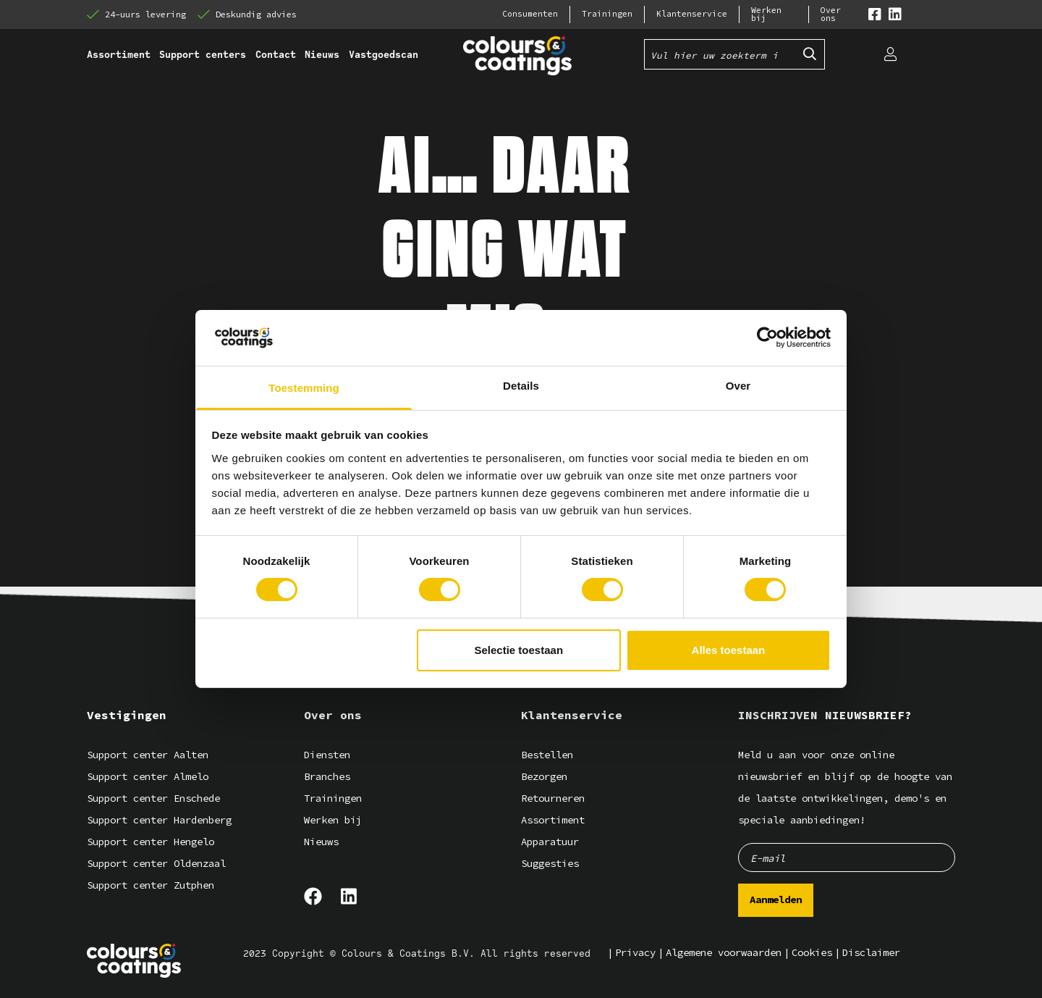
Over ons (831, 14)
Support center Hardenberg (159, 820)
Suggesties (550, 863)
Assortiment (553, 820)
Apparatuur (550, 842)
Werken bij (766, 14)
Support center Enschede (153, 798)
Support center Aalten (147, 755)
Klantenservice (691, 14)
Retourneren (553, 798)
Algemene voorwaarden (724, 952)
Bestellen (547, 755)
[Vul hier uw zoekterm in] (720, 54)
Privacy (635, 952)
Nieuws (321, 842)
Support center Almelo (147, 776)
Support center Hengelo (150, 842)
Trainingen (607, 14)
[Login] (890, 54)
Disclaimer (871, 952)
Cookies (812, 952)
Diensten (327, 755)
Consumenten (530, 14)
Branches (327, 776)
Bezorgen (544, 776)
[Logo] (134, 961)
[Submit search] (809, 54)
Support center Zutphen (150, 885)
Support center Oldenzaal (156, 863)
